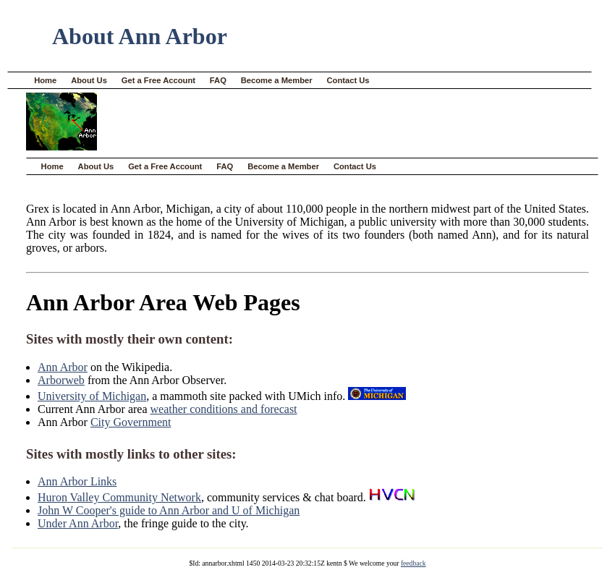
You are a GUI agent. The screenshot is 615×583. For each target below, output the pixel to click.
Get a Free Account (158, 80)
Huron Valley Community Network (119, 497)
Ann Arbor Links (77, 481)
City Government (130, 422)
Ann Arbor (63, 367)
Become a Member (277, 80)
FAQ (218, 80)
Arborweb (61, 380)
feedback (413, 563)
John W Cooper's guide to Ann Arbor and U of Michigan (169, 510)
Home (45, 80)
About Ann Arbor (139, 36)
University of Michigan (92, 396)
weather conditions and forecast (223, 409)
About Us (89, 80)
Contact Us (348, 80)
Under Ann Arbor (78, 523)
